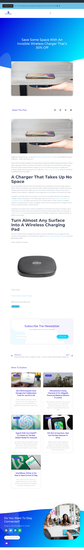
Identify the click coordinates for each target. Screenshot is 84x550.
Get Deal (15, 306)
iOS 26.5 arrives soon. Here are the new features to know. (58, 435)
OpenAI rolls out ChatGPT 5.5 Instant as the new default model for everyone (26, 435)
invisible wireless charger (51, 169)
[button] (59, 6)
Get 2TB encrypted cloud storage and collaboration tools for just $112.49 (35, 6)
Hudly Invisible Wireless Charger (46, 157)
